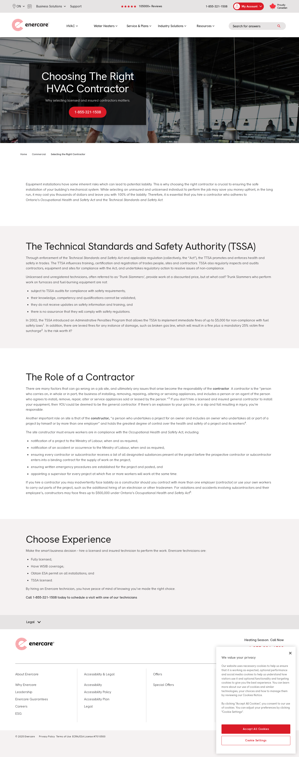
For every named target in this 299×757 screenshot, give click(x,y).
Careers (21, 706)
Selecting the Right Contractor (68, 154)
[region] (256, 700)
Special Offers (163, 685)
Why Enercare (25, 685)
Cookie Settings (256, 740)
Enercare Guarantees (31, 699)
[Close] (290, 653)
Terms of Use (63, 736)
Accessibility (93, 685)
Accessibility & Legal (99, 674)
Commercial (39, 154)
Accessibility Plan (96, 699)
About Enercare (27, 674)
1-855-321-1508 (216, 6)
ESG (18, 713)
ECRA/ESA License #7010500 (88, 736)
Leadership (23, 692)
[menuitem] (72, 25)
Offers (157, 674)
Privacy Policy (47, 736)
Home (23, 154)
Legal (88, 706)
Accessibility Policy (97, 692)
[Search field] (257, 26)
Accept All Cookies (256, 729)
